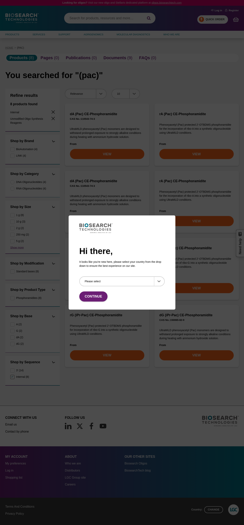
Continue (93, 296)
